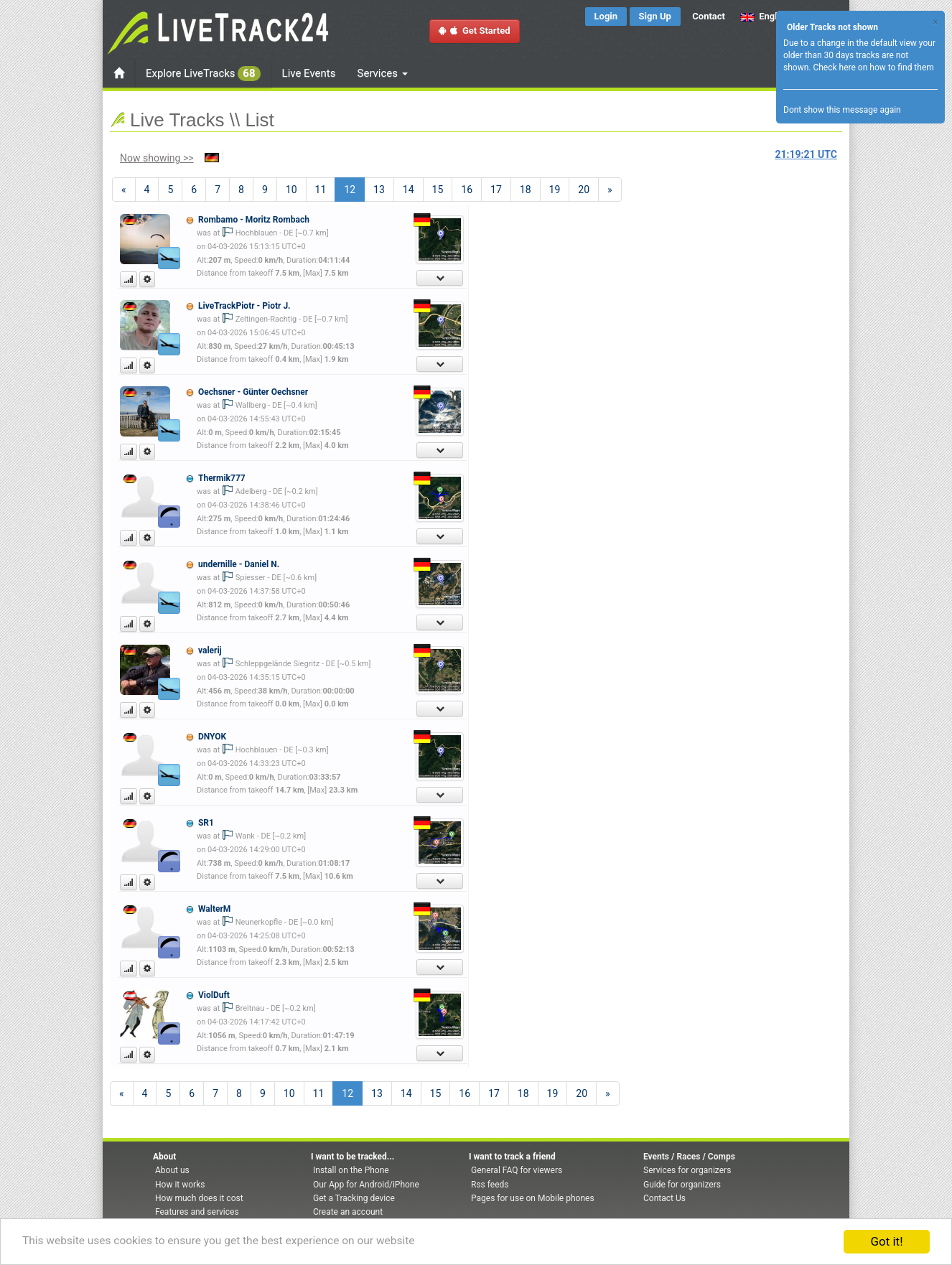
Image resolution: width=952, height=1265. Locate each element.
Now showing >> (157, 158)
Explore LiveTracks (203, 73)
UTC (806, 154)
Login (606, 16)
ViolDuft (214, 995)
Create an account (348, 1212)
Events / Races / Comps (689, 1157)
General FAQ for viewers (516, 1170)
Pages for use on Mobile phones (532, 1198)
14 (408, 189)
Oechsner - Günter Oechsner (253, 392)
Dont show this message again (842, 110)
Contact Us (664, 1198)
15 (438, 189)
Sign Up (655, 16)
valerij (210, 650)
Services (383, 73)
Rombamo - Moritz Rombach (253, 220)
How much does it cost (199, 1198)
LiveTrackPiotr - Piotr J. (244, 306)
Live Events (309, 73)
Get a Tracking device (354, 1198)
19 (555, 189)
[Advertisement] (677, 291)
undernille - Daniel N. (238, 564)
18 (525, 189)
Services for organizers (687, 1170)
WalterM (214, 909)
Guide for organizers (682, 1185)
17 (496, 189)
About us (172, 1170)
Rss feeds (489, 1185)
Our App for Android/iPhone (366, 1185)
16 (466, 189)
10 (291, 189)
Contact (708, 16)
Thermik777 (222, 478)
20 (583, 189)
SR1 (206, 823)
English (765, 16)
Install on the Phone (351, 1170)
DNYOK (212, 737)
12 (354, 188)
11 (321, 189)
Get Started (474, 30)
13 (379, 189)
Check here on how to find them (873, 67)
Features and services (197, 1212)
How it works (180, 1185)
